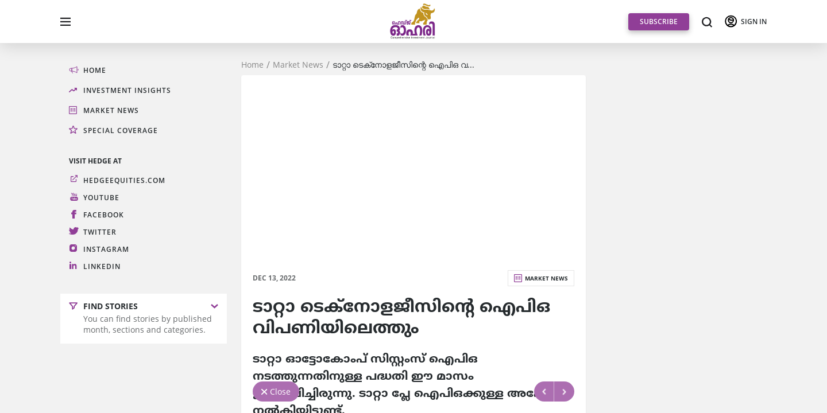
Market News (298, 65)
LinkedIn (102, 266)
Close (280, 391)
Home (252, 65)
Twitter (100, 232)
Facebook (103, 215)
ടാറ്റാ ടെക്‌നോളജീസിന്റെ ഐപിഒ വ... (403, 65)
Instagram (106, 249)
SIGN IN (754, 21)
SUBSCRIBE (659, 21)
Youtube (101, 197)
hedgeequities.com (124, 180)
